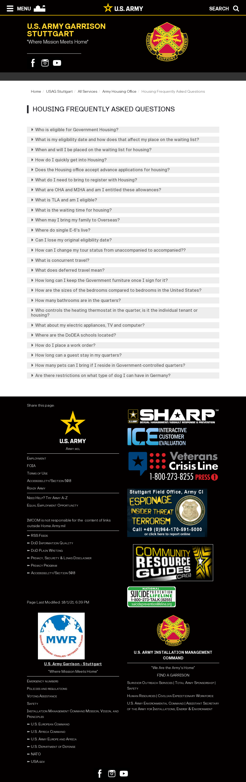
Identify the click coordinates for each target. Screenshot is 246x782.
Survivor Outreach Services (150, 682)
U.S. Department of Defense (53, 746)
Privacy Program (44, 565)
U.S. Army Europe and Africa (54, 739)
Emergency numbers (42, 681)
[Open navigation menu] (17, 8)
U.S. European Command (50, 724)
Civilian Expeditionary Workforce (185, 696)
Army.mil (73, 448)
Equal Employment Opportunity (52, 505)
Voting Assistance (42, 696)
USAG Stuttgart (59, 91)
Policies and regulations (47, 688)
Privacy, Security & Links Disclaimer (61, 558)
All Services (87, 91)
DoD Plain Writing (47, 550)
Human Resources (141, 696)
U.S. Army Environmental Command (155, 703)
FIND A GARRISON (173, 675)
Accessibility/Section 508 (49, 480)
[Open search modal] (225, 8)
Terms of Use (37, 473)
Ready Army (36, 488)
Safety (32, 703)
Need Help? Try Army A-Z (47, 498)
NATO (36, 754)
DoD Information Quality (52, 543)
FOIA (31, 466)
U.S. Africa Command (48, 731)
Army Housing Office (119, 91)
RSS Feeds (39, 535)
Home (36, 91)
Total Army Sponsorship (194, 682)
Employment (36, 458)
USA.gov (38, 761)
